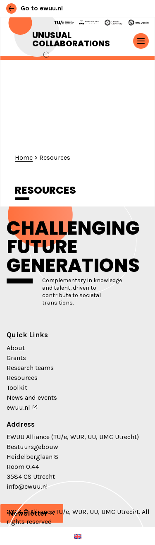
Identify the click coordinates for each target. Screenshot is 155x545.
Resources (22, 378)
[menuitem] (78, 536)
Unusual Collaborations (71, 39)
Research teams (30, 368)
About (16, 348)
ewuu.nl (18, 407)
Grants (16, 358)
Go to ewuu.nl (34, 8)
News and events (32, 397)
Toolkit (17, 387)
